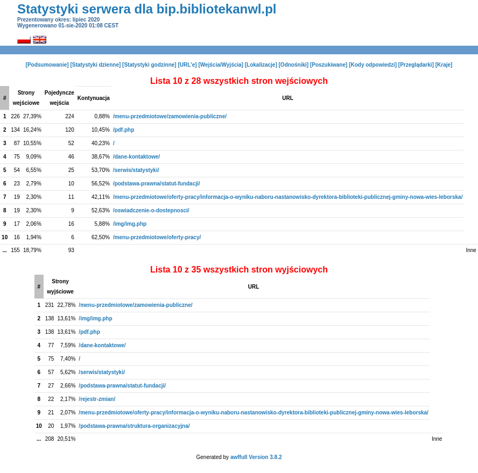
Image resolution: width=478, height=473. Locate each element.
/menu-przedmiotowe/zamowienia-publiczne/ (170, 116)
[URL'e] (187, 65)
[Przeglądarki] (416, 65)
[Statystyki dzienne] (95, 65)
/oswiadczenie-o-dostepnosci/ (151, 210)
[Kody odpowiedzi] (373, 65)
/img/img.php (129, 224)
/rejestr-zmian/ (97, 399)
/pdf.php (123, 130)
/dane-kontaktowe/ (136, 157)
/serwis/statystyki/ (136, 170)
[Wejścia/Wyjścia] (220, 65)
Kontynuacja (94, 98)
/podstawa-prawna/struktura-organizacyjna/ (134, 426)
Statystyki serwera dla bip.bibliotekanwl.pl (146, 9)
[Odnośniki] (294, 65)
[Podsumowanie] (47, 65)
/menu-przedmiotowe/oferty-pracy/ (157, 237)
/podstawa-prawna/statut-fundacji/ (156, 184)
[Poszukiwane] (328, 65)
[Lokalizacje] (261, 65)
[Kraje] (444, 65)
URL (287, 98)
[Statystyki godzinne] (149, 65)
